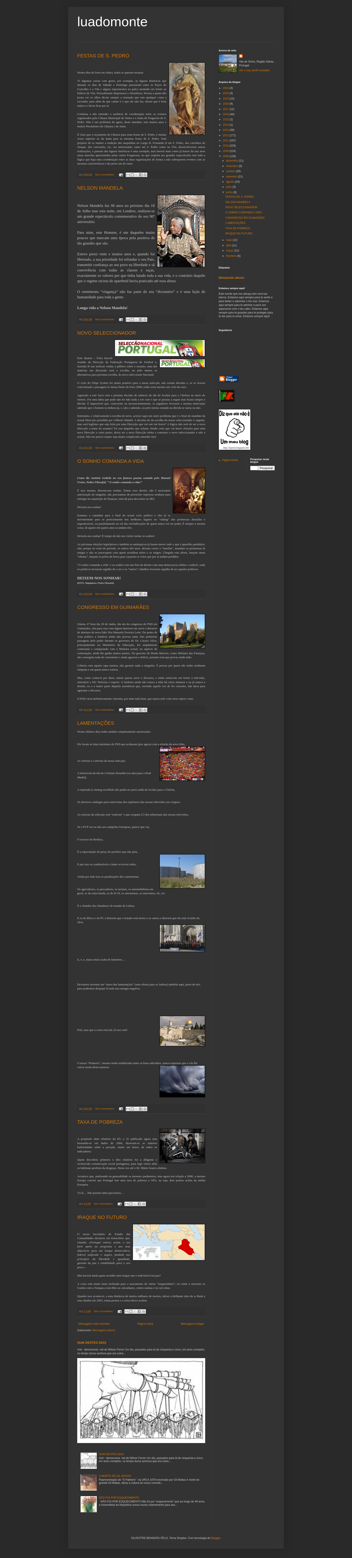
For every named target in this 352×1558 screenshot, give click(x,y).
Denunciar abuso (231, 277)
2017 (226, 109)
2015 (226, 119)
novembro (232, 166)
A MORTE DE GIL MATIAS (115, 1476)
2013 (226, 130)
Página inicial (145, 1323)
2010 (226, 145)
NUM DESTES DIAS (91, 1342)
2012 (226, 135)
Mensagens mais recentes (94, 1323)
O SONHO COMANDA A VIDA (110, 461)
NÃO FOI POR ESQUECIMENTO (119, 1497)
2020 (226, 93)
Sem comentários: (105, 174)
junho (229, 192)
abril (229, 245)
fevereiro (231, 256)
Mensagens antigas (192, 1323)
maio (229, 240)
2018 (226, 103)
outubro (231, 171)
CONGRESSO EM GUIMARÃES (113, 607)
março (230, 250)
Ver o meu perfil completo (254, 70)
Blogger (215, 1538)
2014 (226, 124)
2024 (226, 88)
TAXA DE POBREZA (100, 1122)
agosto (230, 181)
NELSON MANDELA (100, 188)
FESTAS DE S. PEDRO (103, 55)
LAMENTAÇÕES (95, 723)
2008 (226, 156)
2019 (226, 98)
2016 (226, 114)
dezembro (232, 160)
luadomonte (112, 21)
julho (229, 186)
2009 (226, 151)
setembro (232, 176)
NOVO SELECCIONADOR (106, 333)
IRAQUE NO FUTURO (102, 1217)
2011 (226, 140)
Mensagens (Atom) (103, 1330)
